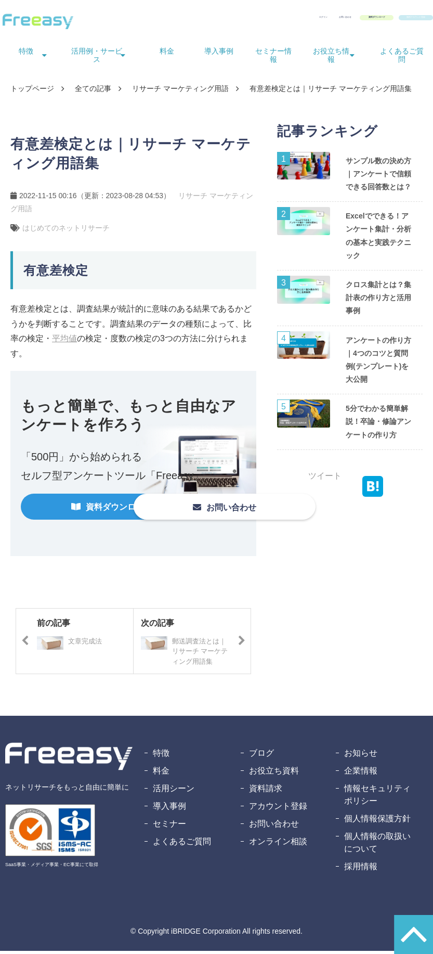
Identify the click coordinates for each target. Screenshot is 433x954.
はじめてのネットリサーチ (66, 231)
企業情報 (360, 773)
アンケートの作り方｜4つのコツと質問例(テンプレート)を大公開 (378, 363)
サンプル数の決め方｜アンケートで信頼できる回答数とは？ (378, 177)
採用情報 (360, 869)
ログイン (192, 20)
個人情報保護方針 (377, 821)
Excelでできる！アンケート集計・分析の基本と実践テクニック (378, 239)
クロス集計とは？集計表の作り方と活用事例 (378, 300)
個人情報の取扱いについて (377, 845)
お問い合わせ (241, 20)
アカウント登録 (278, 809)
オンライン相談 (278, 844)
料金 (167, 54)
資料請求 (265, 791)
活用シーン (173, 791)
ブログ (261, 756)
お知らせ (360, 756)
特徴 (26, 54)
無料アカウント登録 (392, 20)
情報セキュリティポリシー (377, 797)
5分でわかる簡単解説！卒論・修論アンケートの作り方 (378, 424)
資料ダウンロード (308, 20)
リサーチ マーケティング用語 (180, 91)
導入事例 (218, 54)
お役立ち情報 (331, 58)
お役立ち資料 (274, 773)
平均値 (64, 341)
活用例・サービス (96, 58)
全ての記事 (93, 91)
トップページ (32, 91)
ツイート (325, 478)
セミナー (169, 826)
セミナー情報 (273, 58)
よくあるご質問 (402, 58)
